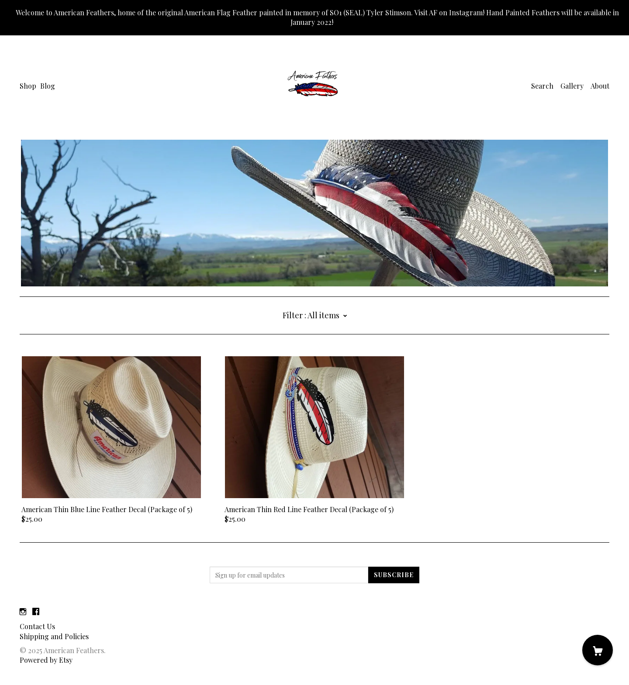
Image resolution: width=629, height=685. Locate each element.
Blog (47, 85)
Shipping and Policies (54, 636)
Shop (28, 85)
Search (542, 85)
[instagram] (23, 611)
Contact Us (37, 626)
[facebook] (35, 611)
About (600, 85)
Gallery (572, 85)
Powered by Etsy (46, 659)
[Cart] (597, 650)
